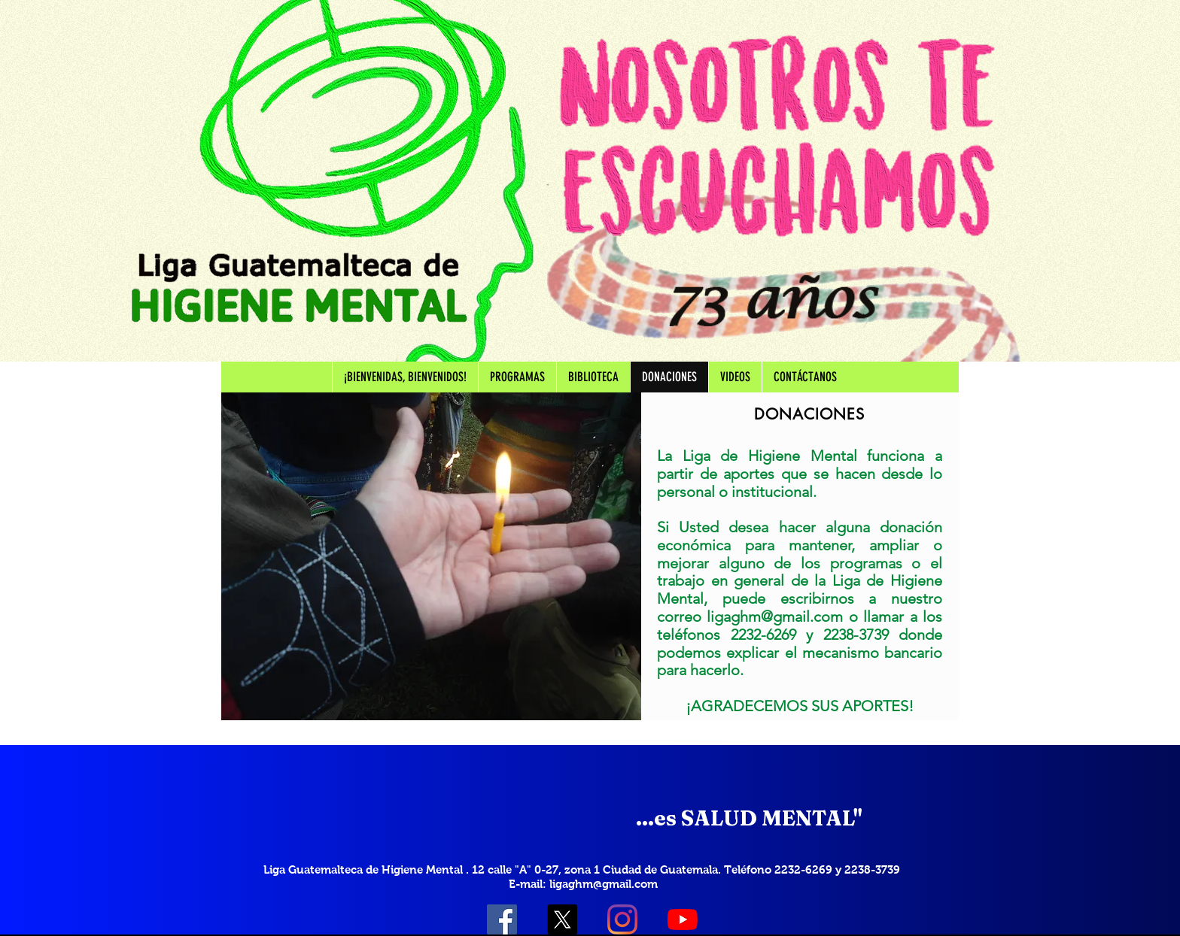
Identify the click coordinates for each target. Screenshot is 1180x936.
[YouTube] (683, 919)
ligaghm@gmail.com (775, 616)
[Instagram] (622, 919)
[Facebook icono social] (502, 919)
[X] (562, 919)
